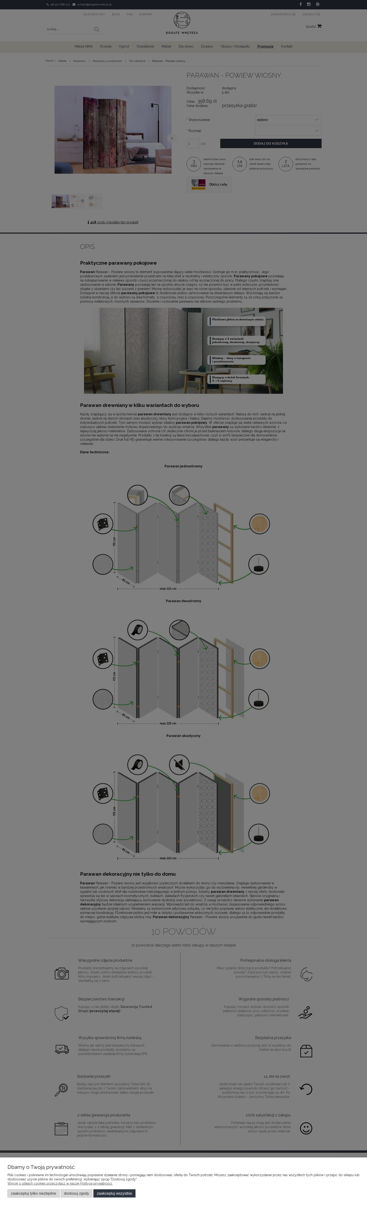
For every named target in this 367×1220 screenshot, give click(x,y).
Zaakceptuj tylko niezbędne (33, 1193)
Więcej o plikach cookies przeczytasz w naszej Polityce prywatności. (60, 1183)
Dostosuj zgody (76, 1193)
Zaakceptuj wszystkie (114, 1193)
